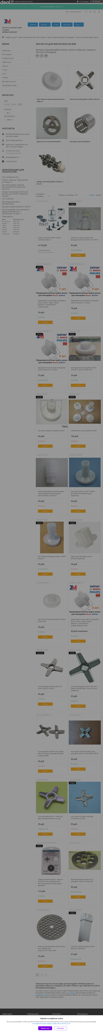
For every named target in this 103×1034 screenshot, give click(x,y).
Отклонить (60, 1028)
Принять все (45, 1028)
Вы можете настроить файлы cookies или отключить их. (51, 1023)
